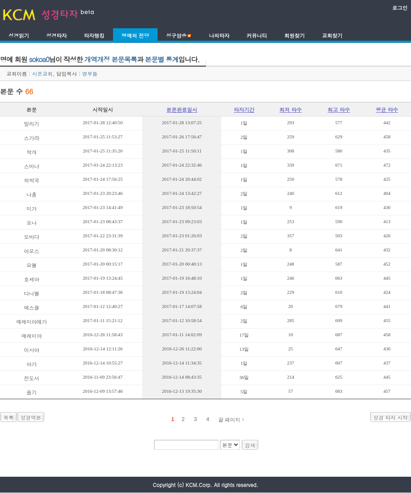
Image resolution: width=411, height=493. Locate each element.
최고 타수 (339, 109)
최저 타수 (291, 109)
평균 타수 (387, 109)
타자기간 (244, 109)
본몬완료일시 (182, 109)
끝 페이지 (229, 420)
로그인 (400, 7)
